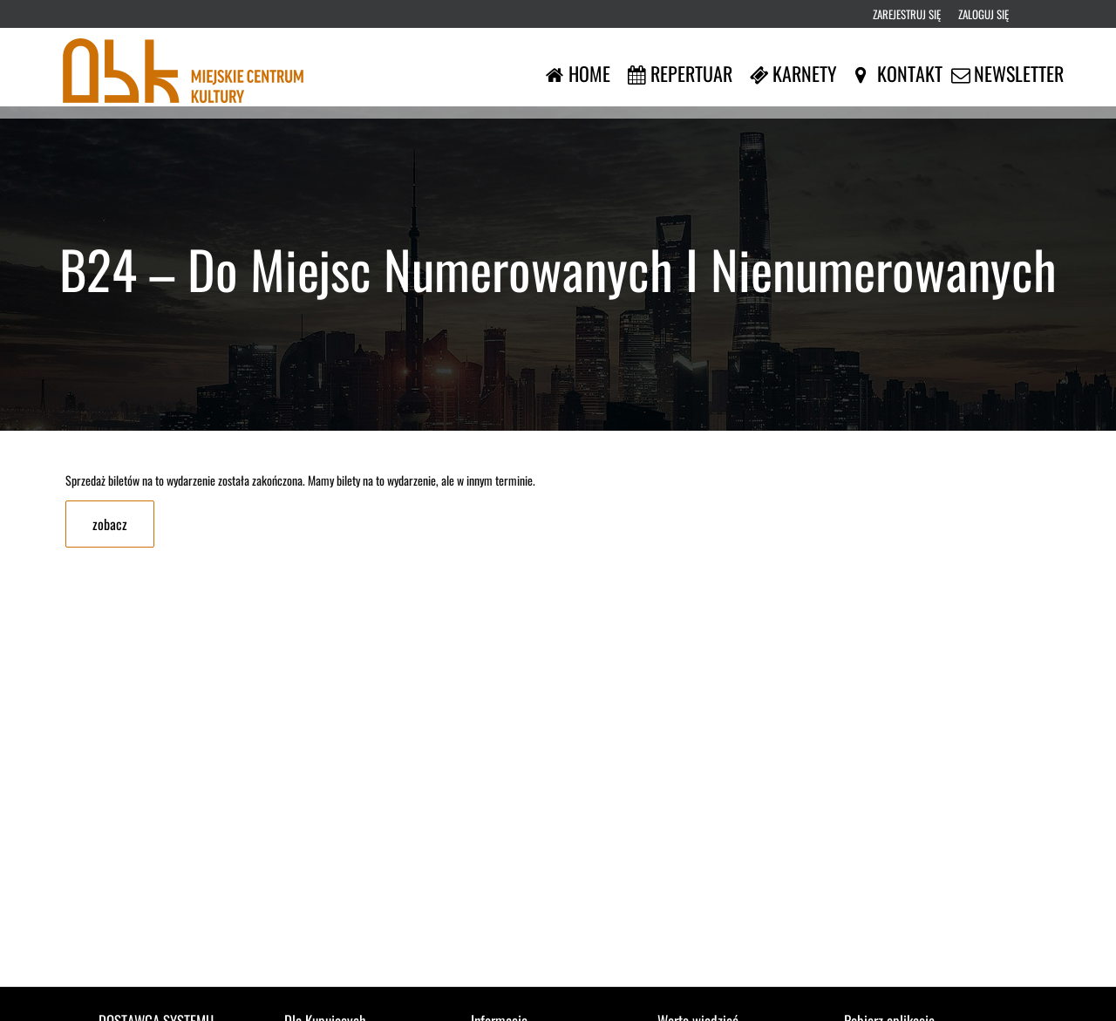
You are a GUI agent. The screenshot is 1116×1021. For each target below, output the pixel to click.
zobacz (109, 524)
